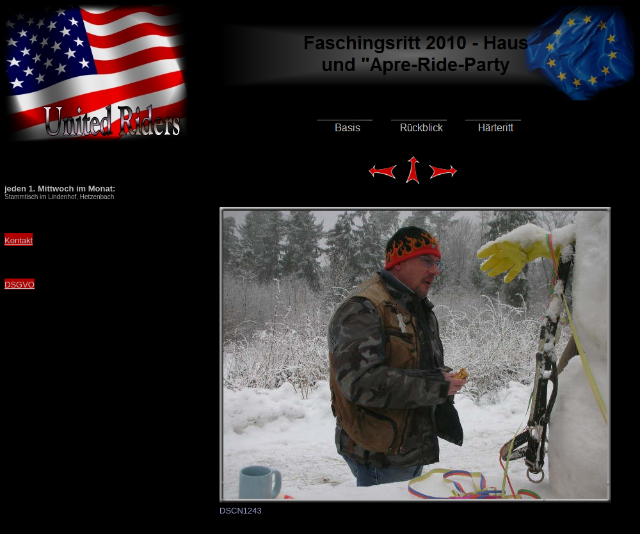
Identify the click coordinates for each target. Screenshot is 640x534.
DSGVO (19, 284)
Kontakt (18, 240)
